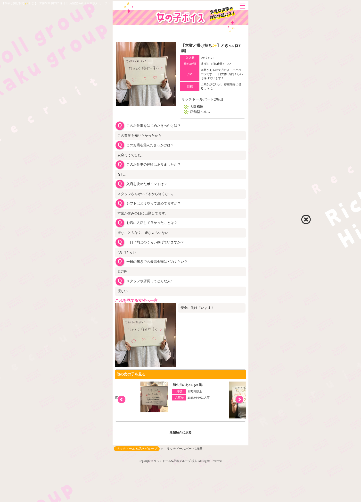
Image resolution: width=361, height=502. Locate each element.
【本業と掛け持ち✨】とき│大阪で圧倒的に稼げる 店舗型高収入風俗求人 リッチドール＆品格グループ (69, 3)
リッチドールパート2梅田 (202, 99)
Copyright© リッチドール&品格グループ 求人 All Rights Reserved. (180, 461)
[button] (239, 399)
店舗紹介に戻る (181, 432)
